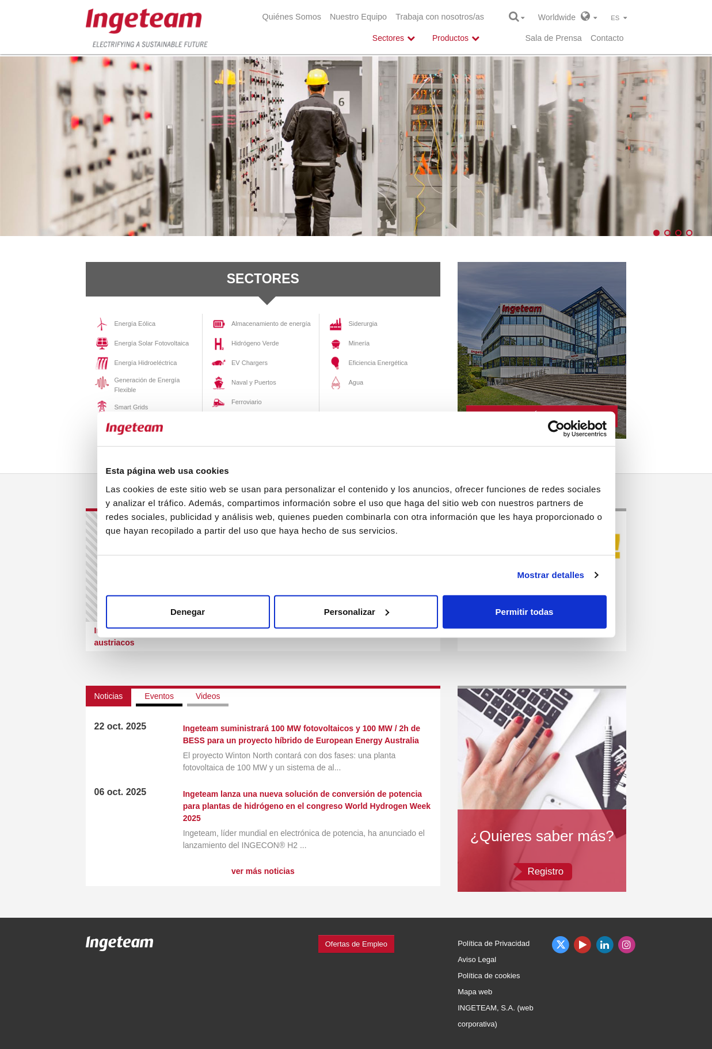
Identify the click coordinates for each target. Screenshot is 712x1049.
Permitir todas (525, 611)
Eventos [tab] (159, 696)
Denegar (187, 611)
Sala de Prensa (553, 38)
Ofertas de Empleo (356, 944)
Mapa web (475, 991)
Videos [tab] (208, 696)
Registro (546, 871)
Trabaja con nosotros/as (439, 16)
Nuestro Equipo (358, 16)
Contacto (607, 38)
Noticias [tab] (108, 696)
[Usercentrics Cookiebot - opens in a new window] (556, 429)
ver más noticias (263, 871)
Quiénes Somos (291, 16)
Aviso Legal (477, 959)
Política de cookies (489, 975)
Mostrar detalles (550, 575)
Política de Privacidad (494, 943)
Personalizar (356, 611)
